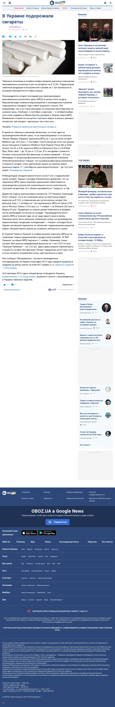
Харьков (30, 549)
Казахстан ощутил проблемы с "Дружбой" (90, 389)
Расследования (66, 542)
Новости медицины (28, 592)
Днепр (47, 549)
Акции (47, 571)
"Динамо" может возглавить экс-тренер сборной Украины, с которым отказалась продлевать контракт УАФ (89, 93)
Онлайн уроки (40, 563)
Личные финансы (15, 27)
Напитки (33, 578)
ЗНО (53, 563)
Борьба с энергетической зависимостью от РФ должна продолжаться (91, 337)
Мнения (82, 298)
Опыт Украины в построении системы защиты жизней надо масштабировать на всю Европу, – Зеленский (95, 48)
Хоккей (40, 556)
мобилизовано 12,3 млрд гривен (19, 276)
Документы (48, 498)
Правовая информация (74, 492)
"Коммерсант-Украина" (21, 170)
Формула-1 (54, 556)
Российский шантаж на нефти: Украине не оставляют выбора (90, 322)
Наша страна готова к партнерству (91, 55)
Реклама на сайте (27, 498)
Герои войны (19, 8)
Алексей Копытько (86, 328)
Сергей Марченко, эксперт (88, 422)
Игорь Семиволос (86, 407)
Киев (23, 549)
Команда (47, 492)
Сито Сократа (84, 394)
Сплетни (31, 600)
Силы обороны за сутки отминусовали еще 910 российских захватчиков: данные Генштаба (95, 216)
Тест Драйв (25, 571)
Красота (39, 600)
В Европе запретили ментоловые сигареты (34, 127)
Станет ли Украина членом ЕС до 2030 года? (91, 433)
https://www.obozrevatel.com (78, 643)
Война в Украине (32, 8)
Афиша (23, 600)
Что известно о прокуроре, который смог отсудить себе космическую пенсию (93, 202)
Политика (21, 542)
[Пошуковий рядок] (111, 3)
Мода (46, 600)
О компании (25, 492)
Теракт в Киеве (95, 8)
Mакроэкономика (43, 585)
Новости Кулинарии (45, 578)
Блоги (76, 542)
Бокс (46, 556)
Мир (32, 542)
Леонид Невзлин (85, 344)
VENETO (65, 8)
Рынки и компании (28, 585)
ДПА (48, 563)
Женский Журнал (56, 600)
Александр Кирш (85, 313)
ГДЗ (22, 563)
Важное (82, 14)
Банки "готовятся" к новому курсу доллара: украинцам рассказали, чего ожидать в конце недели (89, 69)
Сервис (53, 571)
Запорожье (38, 549)
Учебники (29, 563)
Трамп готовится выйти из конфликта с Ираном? (91, 402)
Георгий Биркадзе (86, 438)
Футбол (23, 556)
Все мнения (84, 445)
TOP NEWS (84, 160)
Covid (49, 592)
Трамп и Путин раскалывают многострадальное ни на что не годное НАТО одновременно (89, 307)
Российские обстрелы (79, 8)
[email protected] (28, 691)
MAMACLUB (41, 592)
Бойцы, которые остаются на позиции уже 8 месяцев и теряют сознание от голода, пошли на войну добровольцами (95, 246)
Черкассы (54, 549)
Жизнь (48, 542)
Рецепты (24, 578)
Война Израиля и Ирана (50, 8)
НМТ (58, 563)
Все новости (107, 542)
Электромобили (37, 571)
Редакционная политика (12, 289)
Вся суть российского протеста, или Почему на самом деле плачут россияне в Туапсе (90, 416)
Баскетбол (32, 556)
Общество (92, 542)
